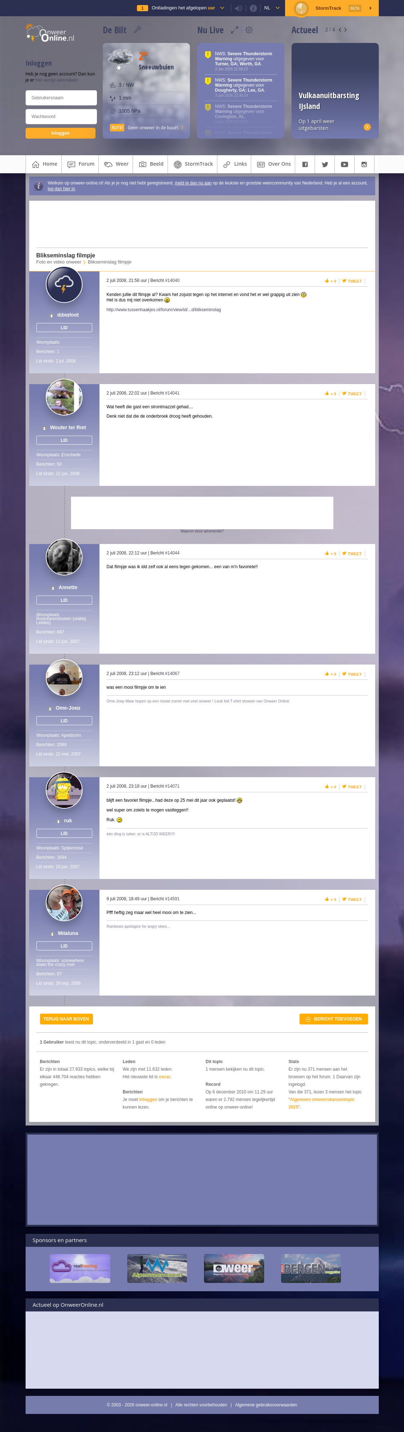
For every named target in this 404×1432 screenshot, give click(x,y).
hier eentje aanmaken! (56, 80)
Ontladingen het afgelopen (183, 7)
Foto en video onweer (58, 262)
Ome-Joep (68, 708)
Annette (68, 587)
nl (267, 7)
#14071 (172, 786)
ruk (68, 821)
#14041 (172, 393)
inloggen (148, 1099)
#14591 (172, 898)
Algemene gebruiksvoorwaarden (266, 1404)
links (234, 164)
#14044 (172, 553)
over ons (273, 164)
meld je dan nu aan (193, 183)
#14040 (172, 280)
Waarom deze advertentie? (202, 531)
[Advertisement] (197, 224)
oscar (164, 1076)
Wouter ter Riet (68, 428)
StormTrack (192, 164)
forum (80, 164)
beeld (150, 164)
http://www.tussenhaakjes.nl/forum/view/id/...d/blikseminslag (164, 309)
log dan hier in (61, 188)
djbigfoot (68, 315)
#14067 (172, 673)
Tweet (355, 281)
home (44, 164)
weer (115, 164)
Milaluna (68, 933)
